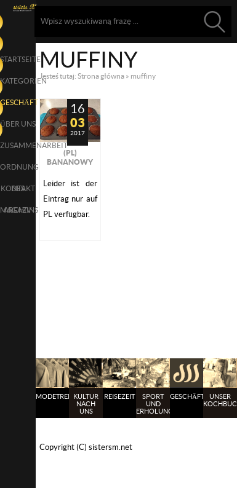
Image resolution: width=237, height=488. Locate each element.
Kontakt (18, 188)
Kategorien (18, 81)
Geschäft (18, 102)
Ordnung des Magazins (18, 170)
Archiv (17, 210)
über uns (18, 124)
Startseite (18, 59)
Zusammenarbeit (18, 145)
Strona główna (101, 76)
